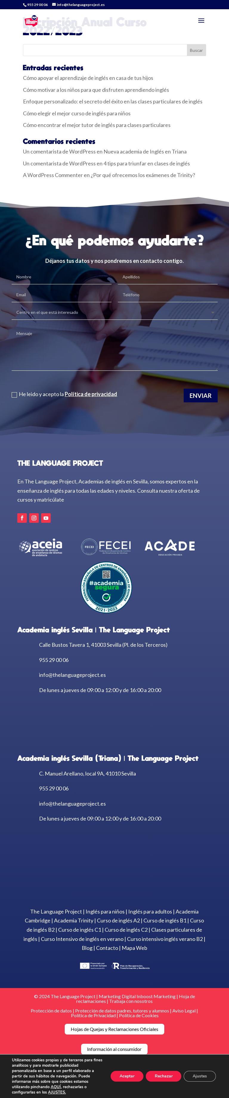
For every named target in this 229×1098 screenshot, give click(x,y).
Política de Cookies (139, 1015)
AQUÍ (56, 1087)
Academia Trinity (73, 920)
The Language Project (56, 911)
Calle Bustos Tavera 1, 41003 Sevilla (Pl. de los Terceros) (103, 644)
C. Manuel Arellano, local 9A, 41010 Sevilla (87, 773)
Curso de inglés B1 (164, 920)
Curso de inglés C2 (126, 929)
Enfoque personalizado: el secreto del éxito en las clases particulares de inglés (112, 101)
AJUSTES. (57, 1092)
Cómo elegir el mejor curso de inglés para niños (77, 113)
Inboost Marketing (156, 996)
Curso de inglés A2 (118, 920)
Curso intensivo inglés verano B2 (165, 939)
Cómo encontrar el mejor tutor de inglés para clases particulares (97, 125)
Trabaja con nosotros (131, 1001)
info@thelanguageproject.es (72, 674)
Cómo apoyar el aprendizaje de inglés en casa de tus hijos (88, 78)
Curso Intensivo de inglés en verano (82, 939)
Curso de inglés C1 (79, 929)
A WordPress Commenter (53, 175)
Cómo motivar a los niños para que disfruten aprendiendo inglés (96, 89)
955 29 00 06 (37, 4)
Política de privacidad (91, 394)
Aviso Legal (184, 1010)
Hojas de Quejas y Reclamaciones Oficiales (114, 1029)
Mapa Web (134, 948)
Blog (87, 948)
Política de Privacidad (93, 1015)
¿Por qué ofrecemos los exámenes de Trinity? (143, 175)
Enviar (201, 395)
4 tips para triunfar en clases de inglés (146, 163)
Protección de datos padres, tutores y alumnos (122, 1010)
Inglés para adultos (150, 911)
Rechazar (163, 1076)
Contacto (107, 948)
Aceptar (126, 1076)
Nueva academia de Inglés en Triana (145, 151)
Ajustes (200, 1076)
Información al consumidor (114, 1049)
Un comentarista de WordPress (59, 151)
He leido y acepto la (64, 394)
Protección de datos (51, 1010)
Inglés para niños (105, 911)
